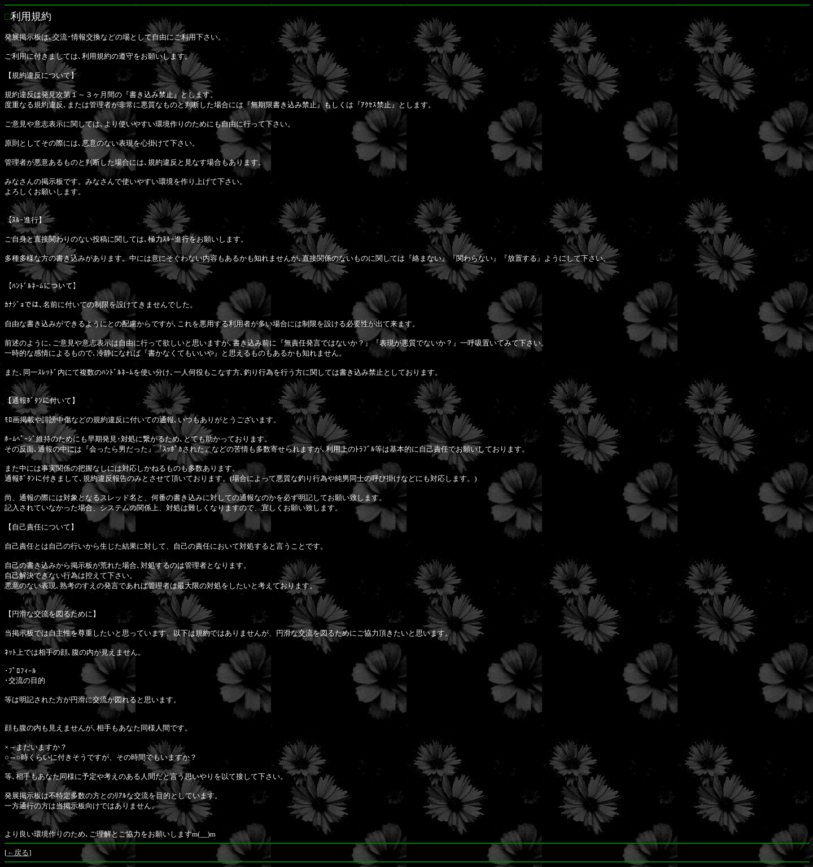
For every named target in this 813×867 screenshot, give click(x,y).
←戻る (18, 852)
